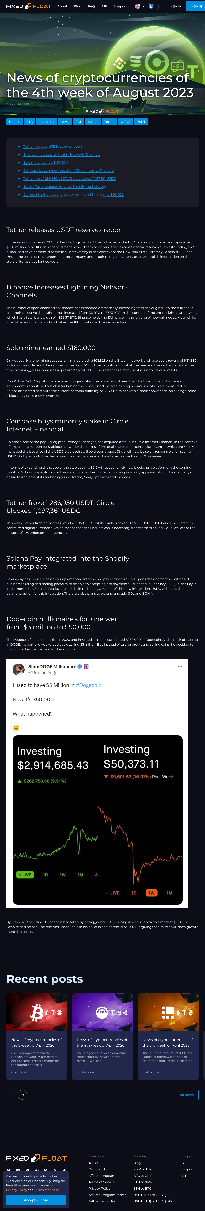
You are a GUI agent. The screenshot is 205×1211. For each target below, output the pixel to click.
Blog (77, 6)
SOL (78, 122)
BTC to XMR (143, 1176)
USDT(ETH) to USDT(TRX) (153, 1201)
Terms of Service (102, 1182)
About (62, 6)
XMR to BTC (143, 1169)
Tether (109, 122)
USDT (140, 122)
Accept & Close (38, 1200)
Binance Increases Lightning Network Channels (61, 154)
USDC (125, 122)
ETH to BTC (142, 1188)
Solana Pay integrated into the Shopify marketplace (64, 186)
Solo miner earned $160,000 (45, 162)
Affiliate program (102, 1176)
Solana (93, 122)
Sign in (175, 6)
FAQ (91, 6)
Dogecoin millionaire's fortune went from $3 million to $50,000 (73, 194)
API (104, 6)
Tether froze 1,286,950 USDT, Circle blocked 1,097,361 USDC (69, 178)
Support (120, 6)
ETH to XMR (143, 1182)
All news (187, 1095)
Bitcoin (14, 122)
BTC (29, 122)
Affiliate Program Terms (107, 1195)
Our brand (97, 1169)
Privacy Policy (99, 1188)
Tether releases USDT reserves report (52, 146)
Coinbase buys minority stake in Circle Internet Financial (68, 170)
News (65, 122)
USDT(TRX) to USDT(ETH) (153, 1195)
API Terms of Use (102, 1201)
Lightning (47, 122)
